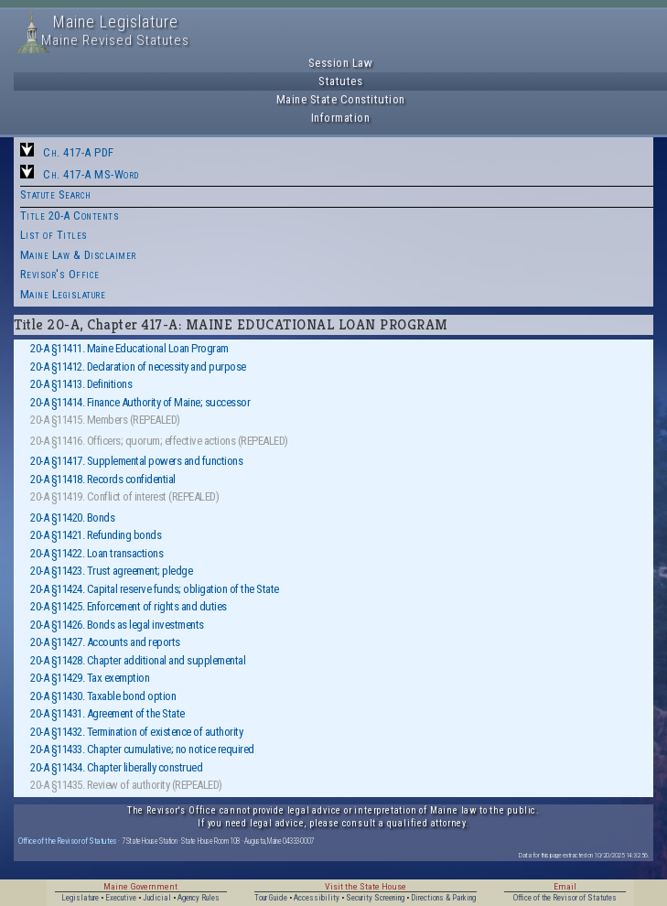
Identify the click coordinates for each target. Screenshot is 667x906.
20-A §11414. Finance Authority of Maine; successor (140, 402)
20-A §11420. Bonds (72, 517)
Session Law (340, 63)
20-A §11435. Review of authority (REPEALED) (126, 785)
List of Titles (54, 235)
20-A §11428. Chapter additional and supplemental (137, 660)
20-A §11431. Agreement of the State (107, 713)
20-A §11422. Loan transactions (96, 553)
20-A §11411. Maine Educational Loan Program (129, 348)
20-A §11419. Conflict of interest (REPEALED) (124, 496)
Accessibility (316, 897)
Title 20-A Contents (70, 215)
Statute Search (55, 194)
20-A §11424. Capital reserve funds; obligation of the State (154, 589)
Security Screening (375, 897)
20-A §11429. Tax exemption (89, 678)
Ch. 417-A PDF (78, 152)
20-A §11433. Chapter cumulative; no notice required (142, 749)
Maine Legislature (63, 294)
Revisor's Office (60, 274)
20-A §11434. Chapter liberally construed (116, 767)
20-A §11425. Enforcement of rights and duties (128, 606)
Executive (120, 897)
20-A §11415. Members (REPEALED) (105, 419)
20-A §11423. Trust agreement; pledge (111, 570)
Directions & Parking (443, 897)
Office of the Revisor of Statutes (67, 841)
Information (341, 117)
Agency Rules (199, 897)
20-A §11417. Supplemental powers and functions (136, 461)
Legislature (80, 897)
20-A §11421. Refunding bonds (95, 535)
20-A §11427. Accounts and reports (105, 642)
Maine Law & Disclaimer (78, 255)
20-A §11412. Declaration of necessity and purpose (138, 366)
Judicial (157, 897)
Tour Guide (270, 897)
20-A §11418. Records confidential (103, 479)
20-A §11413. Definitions (81, 384)
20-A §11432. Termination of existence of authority (136, 732)
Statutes (340, 81)
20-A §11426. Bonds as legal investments (117, 624)
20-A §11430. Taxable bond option (103, 696)
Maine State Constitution (340, 99)
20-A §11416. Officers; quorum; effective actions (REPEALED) (159, 441)
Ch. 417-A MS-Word (91, 174)
